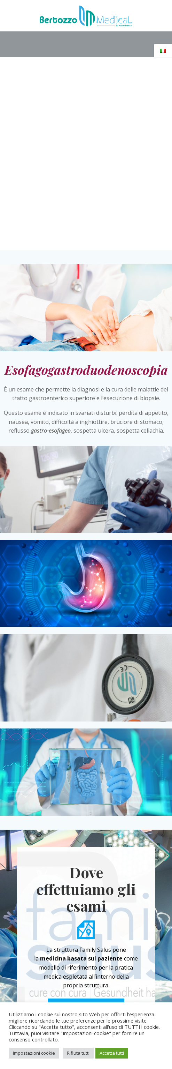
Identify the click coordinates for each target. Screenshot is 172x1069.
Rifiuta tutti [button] (78, 1053)
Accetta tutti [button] (112, 1053)
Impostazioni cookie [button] (34, 1053)
